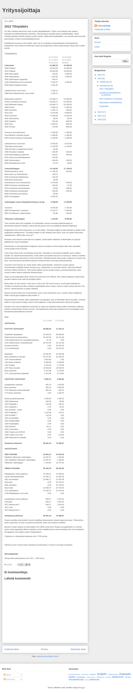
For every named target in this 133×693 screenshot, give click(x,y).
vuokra (86, 680)
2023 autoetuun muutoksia (110, 99)
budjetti (101, 673)
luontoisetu (80, 677)
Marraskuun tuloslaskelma (110, 102)
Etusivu (44, 649)
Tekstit (7, 675)
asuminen (85, 674)
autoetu (93, 674)
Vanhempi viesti (78, 649)
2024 (100, 75)
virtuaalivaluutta (76, 679)
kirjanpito (125, 673)
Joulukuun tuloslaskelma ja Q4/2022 (110, 94)
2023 (100, 78)
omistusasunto (91, 677)
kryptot (72, 677)
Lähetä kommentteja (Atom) (47, 656)
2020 (100, 119)
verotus (128, 677)
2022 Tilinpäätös (106, 89)
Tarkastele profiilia (102, 29)
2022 (100, 112)
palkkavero (101, 677)
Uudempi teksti (11, 649)
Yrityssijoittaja (21, 10)
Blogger (82, 688)
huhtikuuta (104, 82)
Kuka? (97, 47)
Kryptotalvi (103, 106)
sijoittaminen (118, 677)
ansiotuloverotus (74, 674)
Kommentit (9, 679)
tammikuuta (105, 86)
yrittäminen (94, 679)
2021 (100, 116)
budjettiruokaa (113, 674)
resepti (108, 677)
